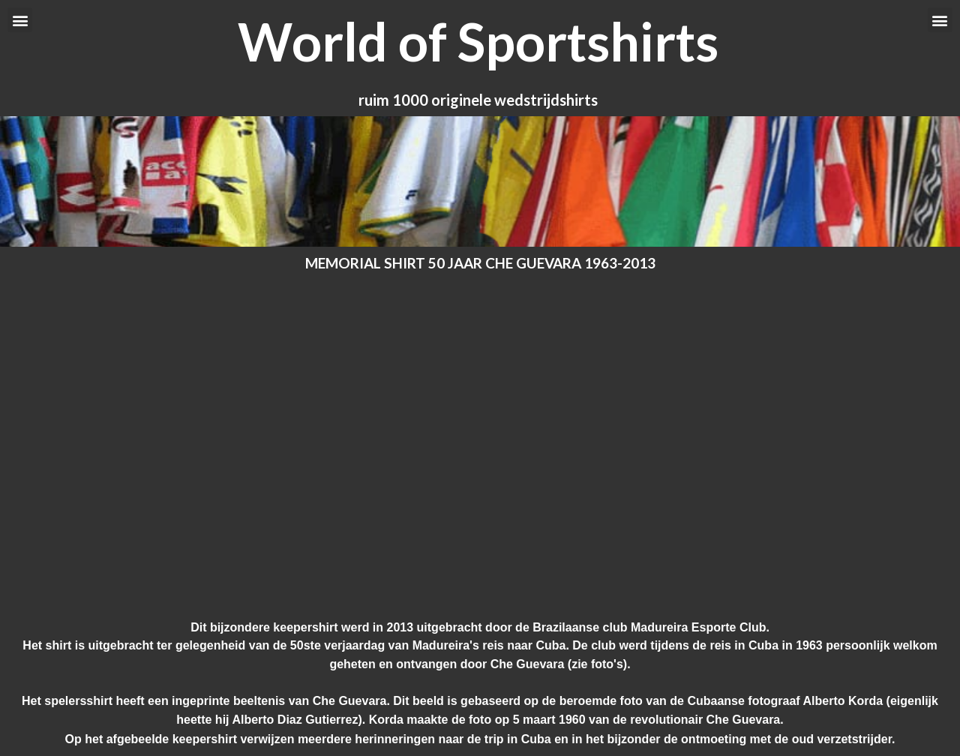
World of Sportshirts (478, 41)
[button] (20, 20)
